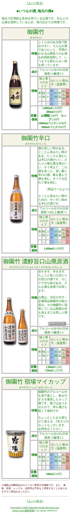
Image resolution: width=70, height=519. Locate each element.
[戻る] (39, 3)
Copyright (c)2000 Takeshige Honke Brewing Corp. (35, 507)
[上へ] (31, 3)
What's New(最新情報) (23, 510)
